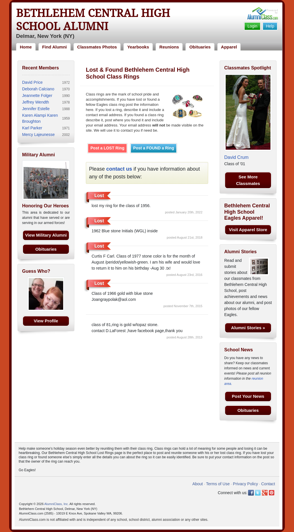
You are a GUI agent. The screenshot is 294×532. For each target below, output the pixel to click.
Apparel (229, 46)
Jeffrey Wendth (35, 102)
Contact (268, 484)
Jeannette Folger (37, 95)
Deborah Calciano (38, 89)
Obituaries (199, 46)
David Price (32, 82)
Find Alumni (54, 46)
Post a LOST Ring (107, 148)
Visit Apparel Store (248, 229)
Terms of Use (218, 484)
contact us (119, 169)
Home (26, 46)
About (197, 484)
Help (270, 26)
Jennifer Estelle (36, 108)
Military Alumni (38, 154)
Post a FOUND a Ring (153, 148)
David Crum (236, 157)
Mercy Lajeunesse (38, 134)
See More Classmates (248, 180)
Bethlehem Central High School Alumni (93, 20)
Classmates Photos (97, 46)
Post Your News (248, 396)
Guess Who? (36, 271)
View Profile (46, 320)
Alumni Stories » (248, 327)
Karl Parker (32, 128)
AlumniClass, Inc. (56, 504)
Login (252, 26)
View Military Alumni (46, 235)
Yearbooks (138, 46)
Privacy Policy (245, 484)
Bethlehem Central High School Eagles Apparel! (247, 212)
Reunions (169, 46)
